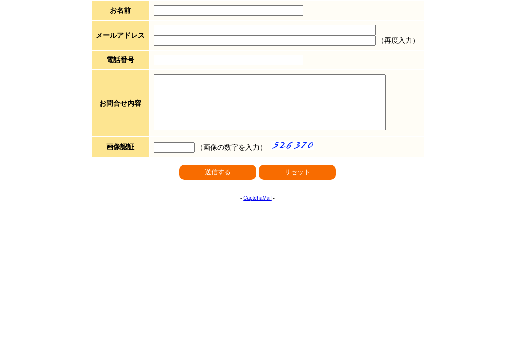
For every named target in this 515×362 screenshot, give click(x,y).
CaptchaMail (257, 208)
